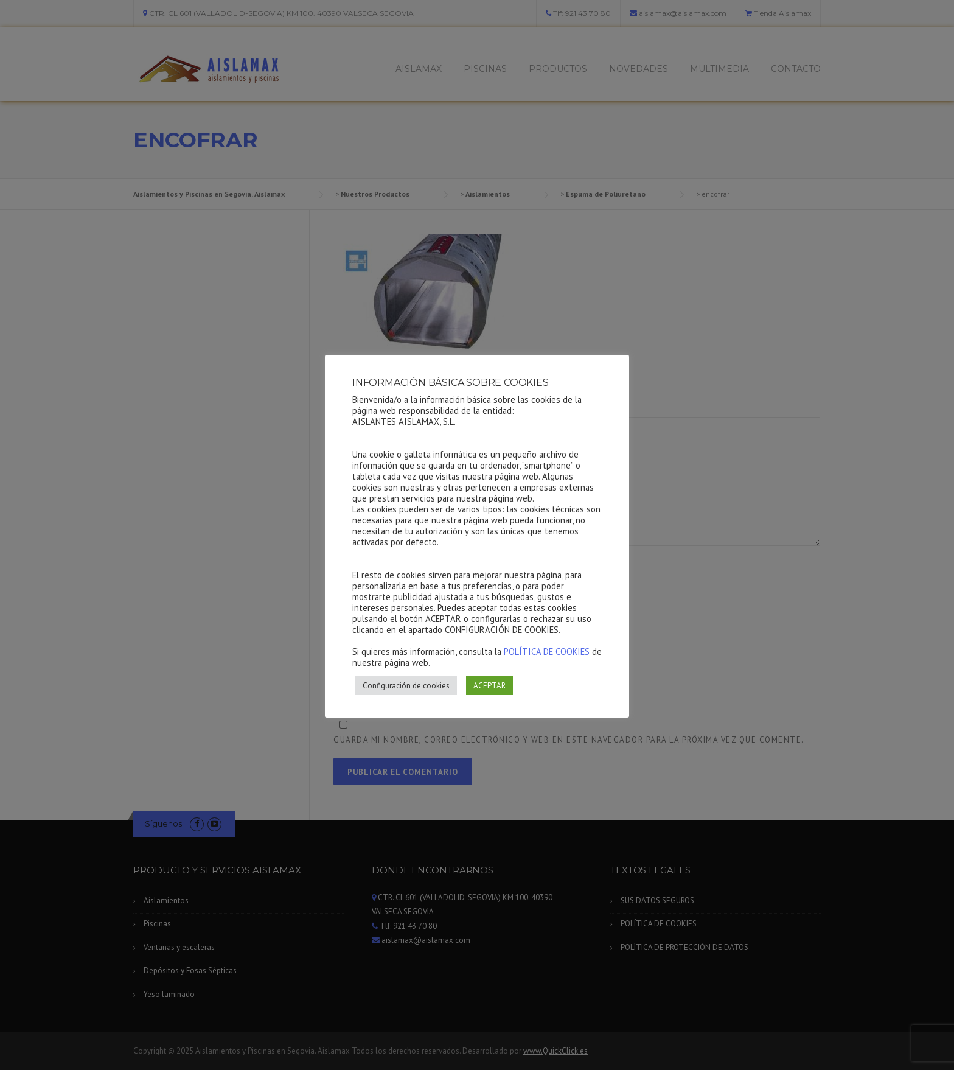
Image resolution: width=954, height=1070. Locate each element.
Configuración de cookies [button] (406, 685)
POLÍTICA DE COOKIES (547, 651)
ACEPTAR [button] (489, 685)
